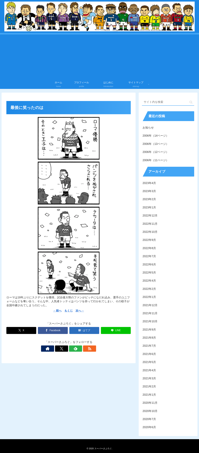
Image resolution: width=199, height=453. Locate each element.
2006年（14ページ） (156, 135)
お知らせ (148, 127)
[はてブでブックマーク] (84, 330)
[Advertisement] (99, 56)
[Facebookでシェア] (53, 330)
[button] (191, 102)
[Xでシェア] (21, 330)
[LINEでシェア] (116, 330)
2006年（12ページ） (156, 152)
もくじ (68, 310)
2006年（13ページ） (156, 143)
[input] (168, 102)
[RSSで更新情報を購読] (79, 348)
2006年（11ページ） (156, 160)
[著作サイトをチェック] (58, 348)
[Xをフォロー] (65, 348)
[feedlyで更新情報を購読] (72, 348)
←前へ (57, 310)
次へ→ (80, 310)
